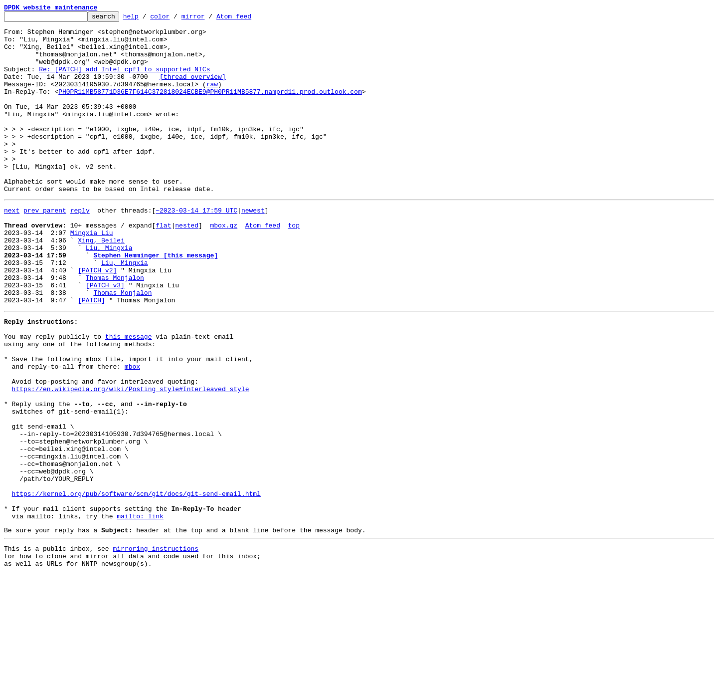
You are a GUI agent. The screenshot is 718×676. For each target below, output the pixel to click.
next (11, 247)
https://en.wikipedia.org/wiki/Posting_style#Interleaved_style (130, 458)
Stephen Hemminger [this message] (155, 301)
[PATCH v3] (105, 337)
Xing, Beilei (101, 283)
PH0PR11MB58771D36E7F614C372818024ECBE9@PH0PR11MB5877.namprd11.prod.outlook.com (209, 107)
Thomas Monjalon (115, 328)
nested (186, 265)
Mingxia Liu (91, 274)
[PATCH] (91, 355)
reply (80, 247)
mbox (132, 432)
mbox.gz (223, 265)
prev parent (44, 247)
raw (212, 98)
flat (163, 265)
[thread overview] (193, 89)
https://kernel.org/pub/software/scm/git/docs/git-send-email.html (136, 584)
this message (128, 396)
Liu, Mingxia (109, 292)
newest (253, 247)
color (175, 18)
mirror (208, 18)
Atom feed (249, 18)
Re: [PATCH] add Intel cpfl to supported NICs (124, 80)
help (146, 18)
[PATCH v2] (97, 319)
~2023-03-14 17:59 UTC (196, 247)
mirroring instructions (155, 647)
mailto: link (140, 611)
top (293, 265)
